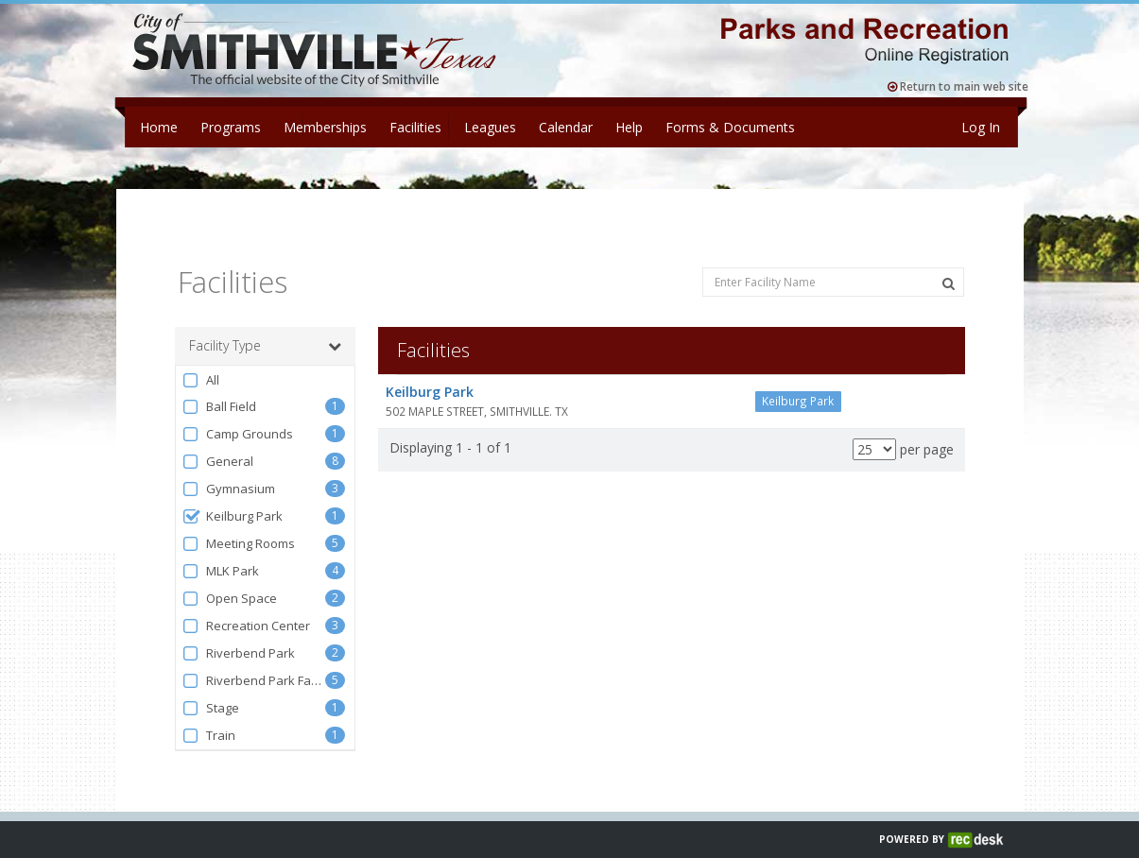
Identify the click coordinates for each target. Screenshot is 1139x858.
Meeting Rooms (238, 523)
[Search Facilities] (948, 262)
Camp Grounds (237, 413)
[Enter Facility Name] (833, 261)
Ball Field (219, 386)
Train (208, 715)
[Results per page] (874, 428)
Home (159, 127)
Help (629, 127)
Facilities (415, 127)
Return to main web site (958, 86)
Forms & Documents (730, 127)
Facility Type (265, 325)
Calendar (566, 127)
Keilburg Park (232, 496)
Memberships (325, 127)
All (200, 360)
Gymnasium (228, 468)
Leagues (490, 127)
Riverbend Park (238, 633)
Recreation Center (246, 605)
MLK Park (220, 550)
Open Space (229, 578)
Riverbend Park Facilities (253, 660)
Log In (980, 127)
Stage (210, 687)
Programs (230, 127)
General (217, 441)
